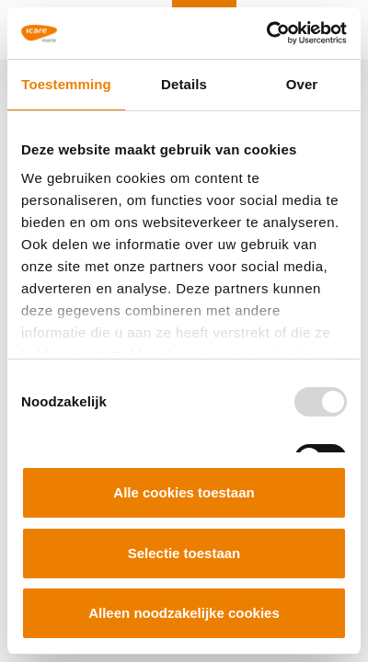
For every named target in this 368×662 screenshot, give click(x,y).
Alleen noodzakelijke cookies (184, 613)
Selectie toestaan (184, 553)
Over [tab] (302, 84)
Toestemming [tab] (66, 84)
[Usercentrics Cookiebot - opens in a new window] (266, 33)
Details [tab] (184, 84)
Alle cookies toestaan (183, 492)
